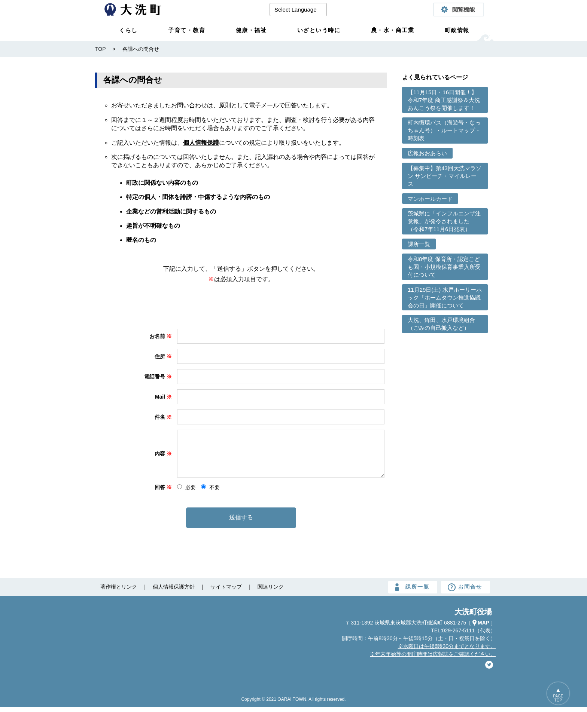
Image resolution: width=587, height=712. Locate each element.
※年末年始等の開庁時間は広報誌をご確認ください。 (433, 659)
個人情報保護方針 (174, 592)
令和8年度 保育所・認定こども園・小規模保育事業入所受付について (444, 267)
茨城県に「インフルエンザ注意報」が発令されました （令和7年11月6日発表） (444, 221)
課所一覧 (419, 244)
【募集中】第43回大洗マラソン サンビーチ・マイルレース (444, 176)
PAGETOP (558, 698)
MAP (483, 627)
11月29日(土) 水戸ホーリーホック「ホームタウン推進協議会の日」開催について (445, 297)
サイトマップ (226, 592)
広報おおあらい (427, 153)
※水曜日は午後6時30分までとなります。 (447, 651)
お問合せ (470, 592)
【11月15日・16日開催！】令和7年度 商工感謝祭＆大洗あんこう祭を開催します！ (444, 100)
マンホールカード (430, 199)
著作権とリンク (118, 592)
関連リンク (271, 592)
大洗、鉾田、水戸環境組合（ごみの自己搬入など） (441, 324)
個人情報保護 (201, 142)
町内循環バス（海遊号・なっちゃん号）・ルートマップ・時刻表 (444, 130)
